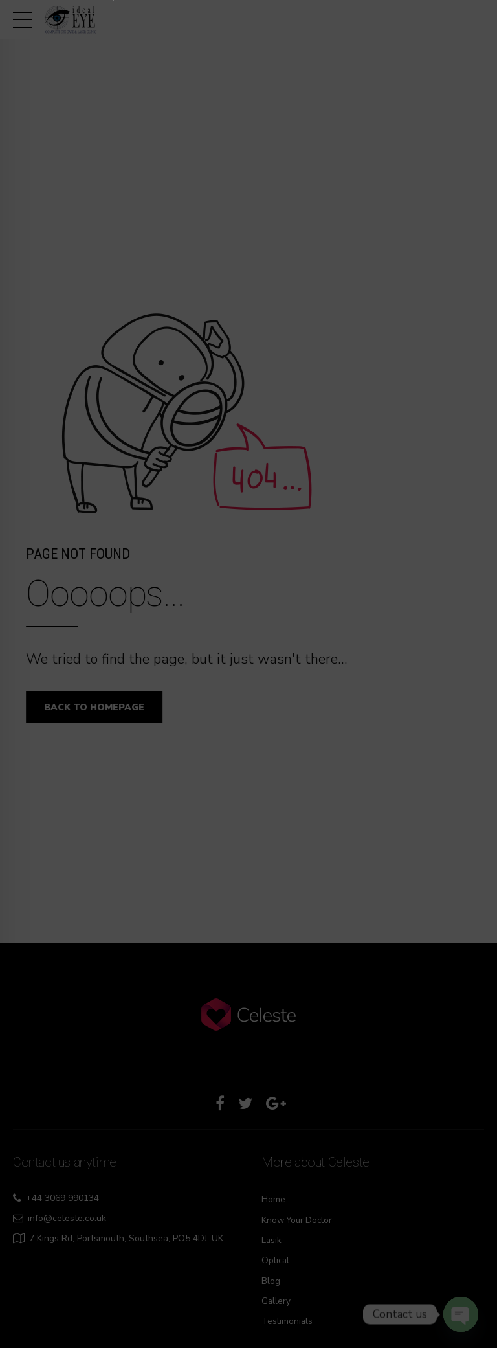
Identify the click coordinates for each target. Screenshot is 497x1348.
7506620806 (191, 729)
